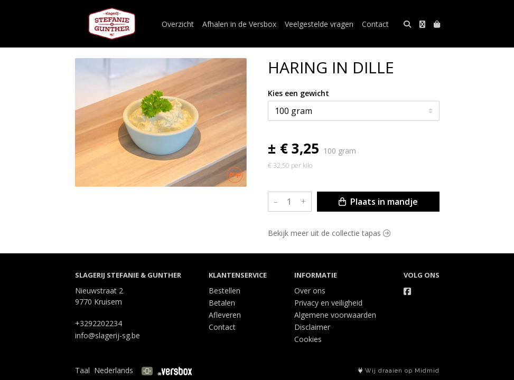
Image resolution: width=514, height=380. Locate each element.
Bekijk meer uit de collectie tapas (329, 233)
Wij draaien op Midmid (399, 370)
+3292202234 (98, 323)
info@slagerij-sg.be (107, 335)
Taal (82, 370)
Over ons (309, 291)
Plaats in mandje (378, 201)
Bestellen (224, 291)
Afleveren (225, 315)
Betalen (222, 303)
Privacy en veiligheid (328, 303)
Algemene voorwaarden (335, 315)
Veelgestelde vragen (319, 24)
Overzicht (178, 24)
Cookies (308, 339)
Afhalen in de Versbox (239, 24)
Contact (375, 24)
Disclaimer (312, 327)
